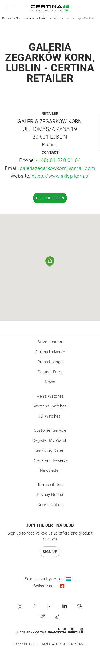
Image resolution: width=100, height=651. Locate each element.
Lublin (56, 18)
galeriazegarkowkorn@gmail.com (57, 168)
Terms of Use (50, 484)
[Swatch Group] (50, 631)
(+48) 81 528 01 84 (58, 160)
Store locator (50, 341)
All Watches (50, 416)
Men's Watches (50, 396)
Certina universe (50, 352)
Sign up (50, 551)
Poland (43, 18)
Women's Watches (50, 406)
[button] (9, 8)
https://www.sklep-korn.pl (60, 176)
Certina (7, 18)
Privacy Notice (50, 494)
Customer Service (50, 430)
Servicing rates (50, 450)
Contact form (50, 372)
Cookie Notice (50, 504)
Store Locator (25, 18)
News (50, 381)
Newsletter (50, 470)
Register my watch (50, 440)
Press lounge (50, 361)
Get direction (50, 198)
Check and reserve (50, 460)
